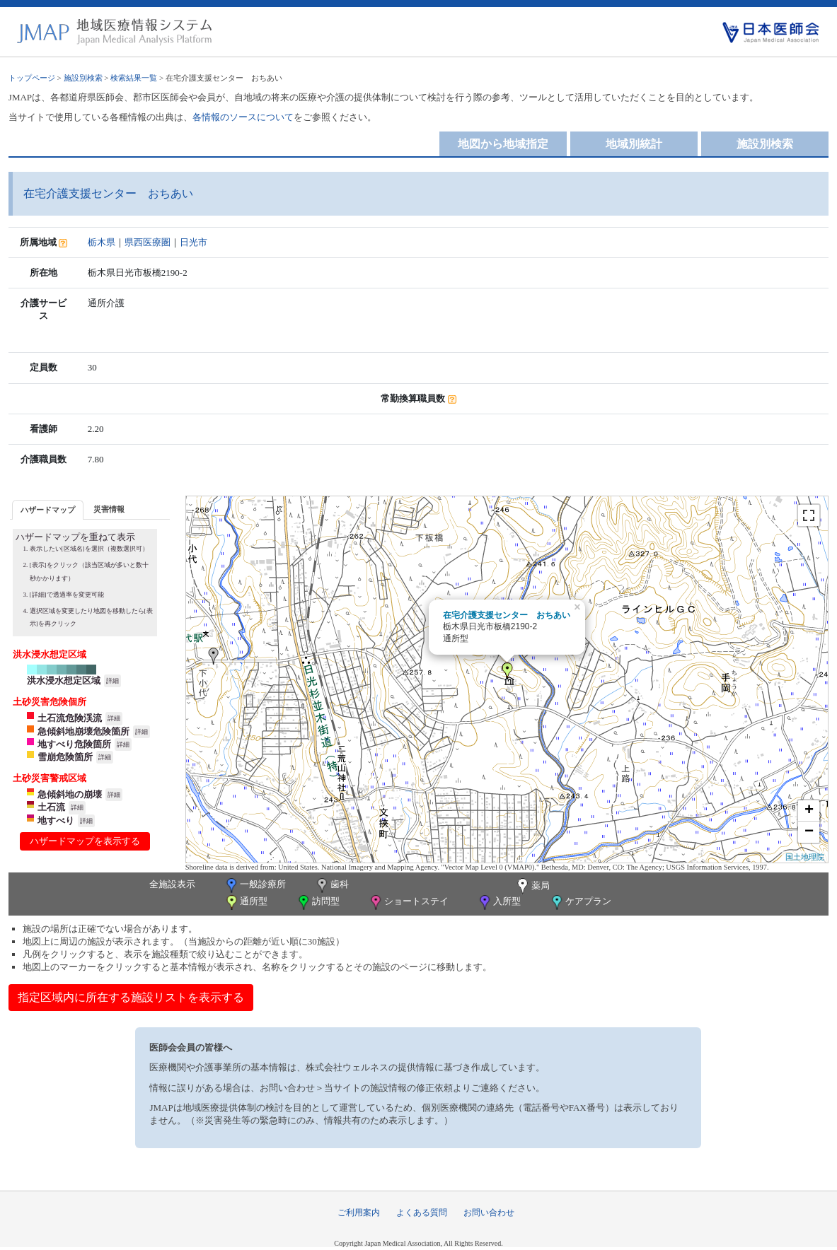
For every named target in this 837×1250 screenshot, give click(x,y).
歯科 (331, 885)
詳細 (112, 680)
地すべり (55, 820)
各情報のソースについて (243, 117)
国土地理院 (804, 857)
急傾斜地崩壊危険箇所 (83, 731)
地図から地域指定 (503, 144)
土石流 (51, 807)
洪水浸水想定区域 (63, 680)
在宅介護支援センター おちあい (506, 615)
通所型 (245, 902)
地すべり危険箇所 (74, 744)
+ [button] (809, 811)
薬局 (532, 886)
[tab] (47, 509)
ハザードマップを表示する (85, 841)
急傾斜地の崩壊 (69, 794)
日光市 (193, 242)
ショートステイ (408, 902)
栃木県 (101, 242)
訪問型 (318, 902)
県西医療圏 (148, 242)
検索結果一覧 (133, 78)
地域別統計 (634, 144)
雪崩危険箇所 (65, 757)
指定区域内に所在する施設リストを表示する (131, 997)
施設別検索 (83, 78)
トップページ (31, 78)
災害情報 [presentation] (109, 509)
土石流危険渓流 (69, 718)
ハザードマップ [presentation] (48, 510)
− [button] (809, 832)
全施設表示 (172, 884)
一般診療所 (255, 885)
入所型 (499, 902)
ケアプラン (580, 902)
